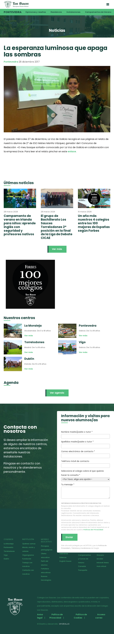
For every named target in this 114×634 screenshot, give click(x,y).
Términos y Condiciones (81, 548)
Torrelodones (9, 551)
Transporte (82, 570)
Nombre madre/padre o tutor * (85, 435)
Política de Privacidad (93, 529)
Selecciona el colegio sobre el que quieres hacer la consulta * (85, 475)
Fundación (26, 559)
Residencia (56, 12)
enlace (72, 151)
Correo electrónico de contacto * (85, 454)
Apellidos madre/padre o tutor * (85, 444)
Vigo (6, 555)
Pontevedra (13, 12)
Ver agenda (57, 392)
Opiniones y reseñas (35, 12)
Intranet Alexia (103, 562)
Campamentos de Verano (98, 12)
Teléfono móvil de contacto (85, 464)
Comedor (82, 566)
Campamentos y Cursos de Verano (84, 559)
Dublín (6, 559)
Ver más (57, 249)
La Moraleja (9, 543)
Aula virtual (101, 566)
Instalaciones (73, 12)
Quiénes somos (28, 543)
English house (65, 561)
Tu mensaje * (85, 491)
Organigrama (28, 555)
